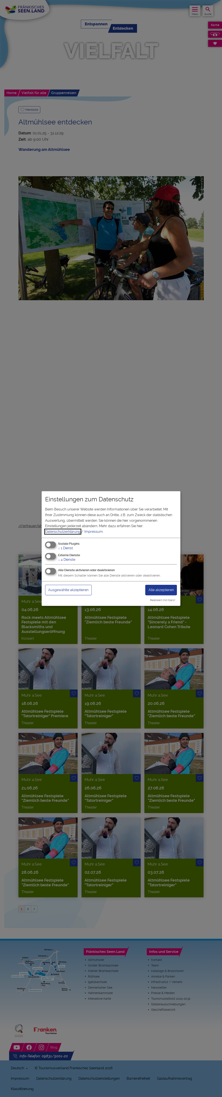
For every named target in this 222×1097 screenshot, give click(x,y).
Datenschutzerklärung (62, 532)
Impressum (93, 532)
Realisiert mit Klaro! (162, 600)
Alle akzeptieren (161, 590)
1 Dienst (65, 548)
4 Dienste (66, 559)
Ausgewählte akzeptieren (68, 590)
